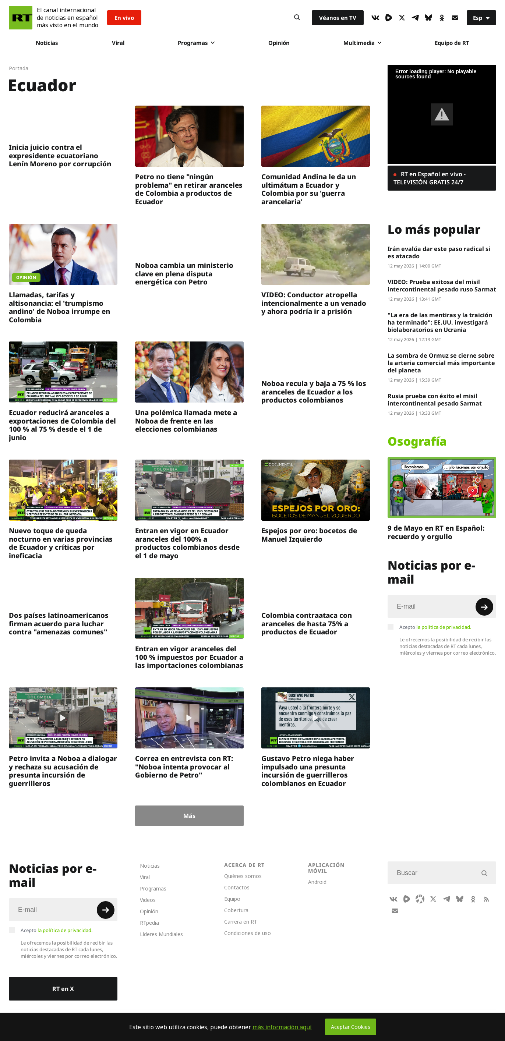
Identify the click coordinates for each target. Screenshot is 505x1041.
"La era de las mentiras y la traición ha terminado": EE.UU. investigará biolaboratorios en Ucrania (440, 322)
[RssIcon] (486, 899)
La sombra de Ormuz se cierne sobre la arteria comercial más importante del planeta (441, 362)
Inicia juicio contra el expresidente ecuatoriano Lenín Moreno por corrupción (60, 155)
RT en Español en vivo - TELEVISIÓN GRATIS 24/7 (429, 178)
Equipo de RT (452, 42)
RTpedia (149, 923)
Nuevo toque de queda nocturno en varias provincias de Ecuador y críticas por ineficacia (61, 543)
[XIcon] (402, 18)
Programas (196, 42)
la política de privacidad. (444, 627)
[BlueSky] (428, 18)
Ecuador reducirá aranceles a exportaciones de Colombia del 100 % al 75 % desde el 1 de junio (62, 425)
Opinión (279, 42)
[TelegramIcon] (415, 18)
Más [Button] (189, 816)
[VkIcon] (375, 18)
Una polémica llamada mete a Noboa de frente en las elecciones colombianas (186, 420)
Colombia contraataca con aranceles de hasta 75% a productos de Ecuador (306, 623)
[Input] (442, 606)
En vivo (124, 17)
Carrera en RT (240, 921)
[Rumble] (389, 18)
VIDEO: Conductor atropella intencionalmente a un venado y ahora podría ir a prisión (313, 303)
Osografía (417, 441)
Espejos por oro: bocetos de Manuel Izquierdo (309, 534)
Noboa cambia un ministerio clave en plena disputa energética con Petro (184, 273)
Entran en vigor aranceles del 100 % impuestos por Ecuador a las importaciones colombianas (189, 657)
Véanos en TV (337, 17)
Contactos (237, 887)
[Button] (297, 17)
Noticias (47, 42)
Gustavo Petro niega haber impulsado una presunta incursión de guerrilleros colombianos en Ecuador (307, 771)
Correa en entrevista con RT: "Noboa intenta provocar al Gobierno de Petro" (184, 766)
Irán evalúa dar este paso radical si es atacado (439, 252)
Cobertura (236, 910)
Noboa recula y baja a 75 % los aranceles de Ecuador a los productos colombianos (313, 391)
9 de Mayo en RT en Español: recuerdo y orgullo (436, 532)
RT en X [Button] (63, 989)
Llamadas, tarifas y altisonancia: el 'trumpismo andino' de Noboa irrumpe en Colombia (59, 307)
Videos (148, 900)
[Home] (20, 17)
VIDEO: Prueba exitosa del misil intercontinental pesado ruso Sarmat (442, 285)
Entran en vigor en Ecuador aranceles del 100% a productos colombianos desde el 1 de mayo (187, 543)
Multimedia (362, 42)
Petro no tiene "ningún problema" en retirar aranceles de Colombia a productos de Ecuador (189, 189)
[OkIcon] (442, 18)
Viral (118, 42)
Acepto (435, 627)
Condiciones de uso (247, 933)
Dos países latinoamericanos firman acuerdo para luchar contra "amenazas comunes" (59, 623)
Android (317, 882)
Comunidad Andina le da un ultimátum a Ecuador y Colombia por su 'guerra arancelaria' (308, 189)
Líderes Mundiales (161, 934)
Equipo (232, 899)
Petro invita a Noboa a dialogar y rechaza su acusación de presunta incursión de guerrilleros (63, 771)
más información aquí (282, 1027)
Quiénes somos (243, 876)
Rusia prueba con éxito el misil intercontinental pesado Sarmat (435, 399)
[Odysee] (420, 899)
